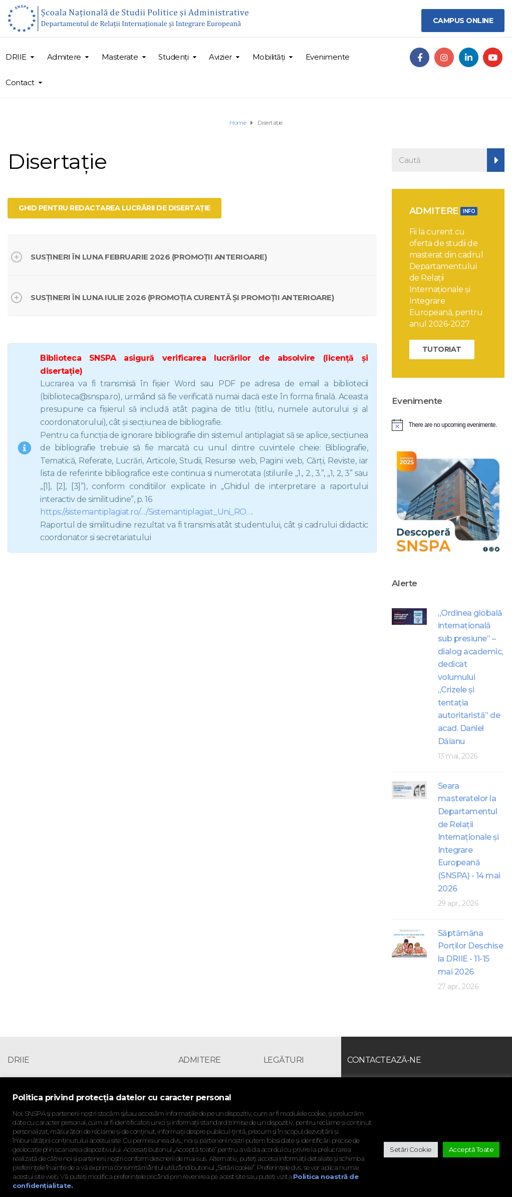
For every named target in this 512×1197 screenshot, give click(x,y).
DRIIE (16, 57)
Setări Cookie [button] (411, 1149)
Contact (20, 82)
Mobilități (268, 57)
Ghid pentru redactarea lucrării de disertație (114, 207)
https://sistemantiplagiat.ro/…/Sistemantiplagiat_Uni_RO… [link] (145, 512)
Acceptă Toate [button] (471, 1149)
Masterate (120, 57)
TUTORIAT (441, 349)
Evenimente (328, 57)
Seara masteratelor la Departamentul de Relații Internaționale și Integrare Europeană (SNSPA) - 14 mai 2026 (469, 837)
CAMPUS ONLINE (463, 20)
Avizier (220, 57)
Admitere (64, 57)
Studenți (173, 57)
